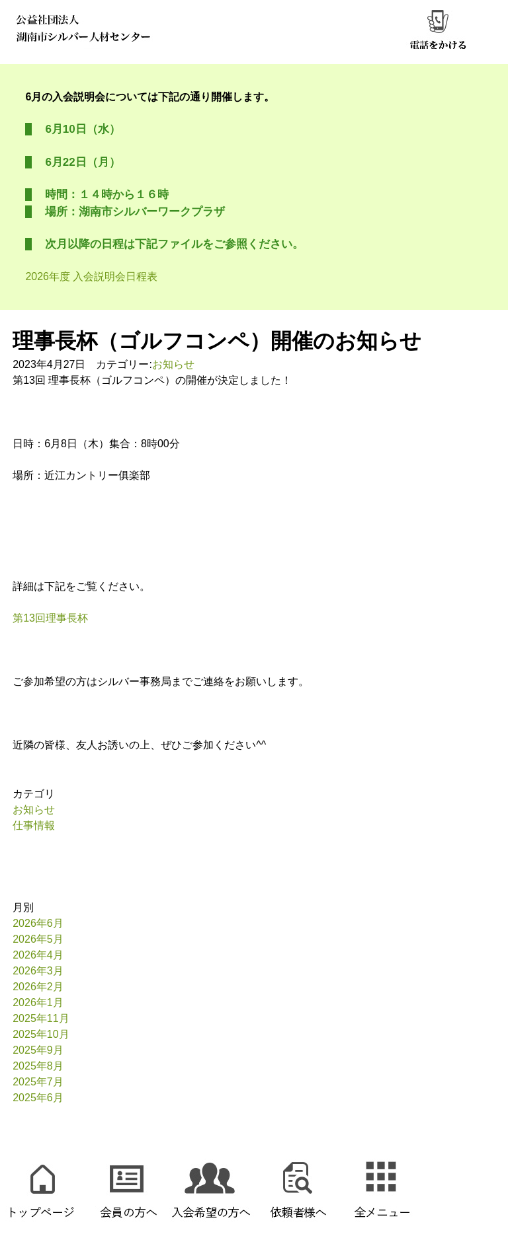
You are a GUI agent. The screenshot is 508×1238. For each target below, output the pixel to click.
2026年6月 (38, 923)
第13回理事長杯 (50, 618)
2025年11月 (41, 1018)
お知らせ (173, 364)
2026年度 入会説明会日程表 (91, 276)
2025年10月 (41, 1034)
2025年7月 (38, 1081)
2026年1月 (38, 1002)
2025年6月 (38, 1097)
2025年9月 (38, 1050)
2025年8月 (38, 1066)
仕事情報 (34, 825)
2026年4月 (38, 955)
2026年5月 (38, 939)
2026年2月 (38, 986)
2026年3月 (38, 970)
